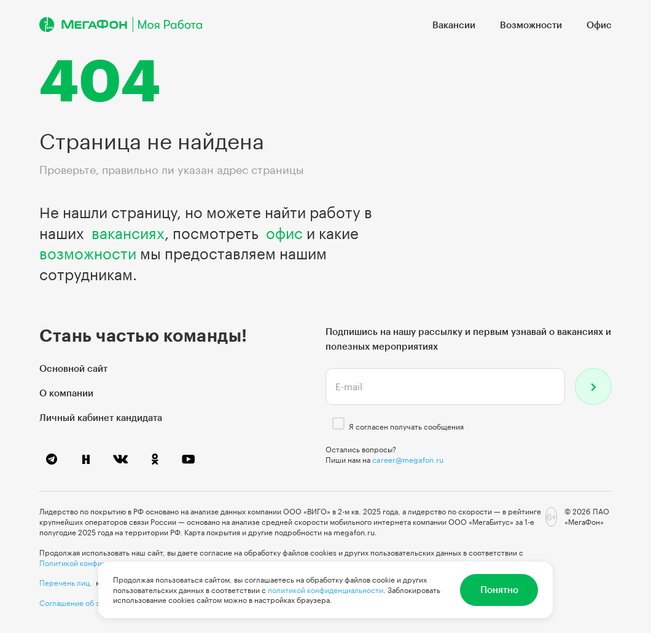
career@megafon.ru (407, 459)
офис (284, 233)
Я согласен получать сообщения (406, 426)
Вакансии (453, 24)
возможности (87, 253)
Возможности (531, 24)
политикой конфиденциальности (325, 590)
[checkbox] (338, 423)
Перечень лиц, (65, 582)
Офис (599, 24)
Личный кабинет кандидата (100, 417)
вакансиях (128, 233)
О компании (66, 392)
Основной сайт (73, 368)
